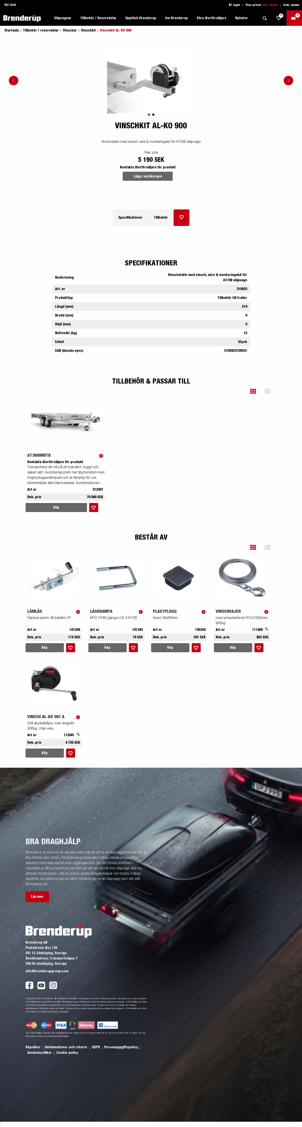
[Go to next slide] (288, 80)
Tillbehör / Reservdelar (98, 18)
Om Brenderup (176, 18)
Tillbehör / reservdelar (41, 30)
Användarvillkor (40, 1052)
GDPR (96, 1047)
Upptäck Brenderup (140, 18)
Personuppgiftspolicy (121, 1047)
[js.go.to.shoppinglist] (279, 18)
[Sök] (264, 18)
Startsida (11, 30)
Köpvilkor (33, 1047)
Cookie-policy (67, 1052)
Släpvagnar (62, 18)
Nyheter (241, 18)
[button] (256, 391)
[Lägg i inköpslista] (181, 217)
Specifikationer (130, 217)
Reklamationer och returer (66, 1047)
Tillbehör (161, 217)
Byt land (10, 4)
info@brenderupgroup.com (47, 971)
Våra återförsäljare (211, 18)
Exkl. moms (291, 5)
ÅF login (234, 5)
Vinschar (70, 30)
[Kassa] (294, 18)
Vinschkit (88, 30)
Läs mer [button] (37, 896)
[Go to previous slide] (13, 80)
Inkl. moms (270, 5)
